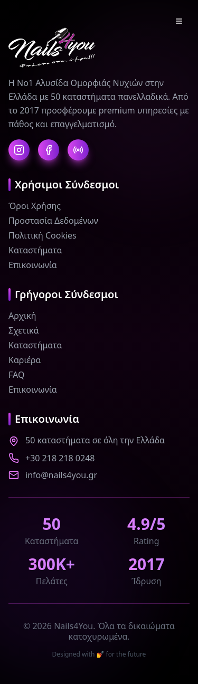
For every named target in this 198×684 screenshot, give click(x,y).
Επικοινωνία (32, 265)
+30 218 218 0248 (60, 458)
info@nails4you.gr (61, 475)
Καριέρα (24, 360)
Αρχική (22, 315)
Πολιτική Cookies (42, 235)
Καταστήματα (35, 250)
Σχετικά (23, 330)
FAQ (16, 374)
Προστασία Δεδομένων (53, 220)
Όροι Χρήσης (34, 206)
